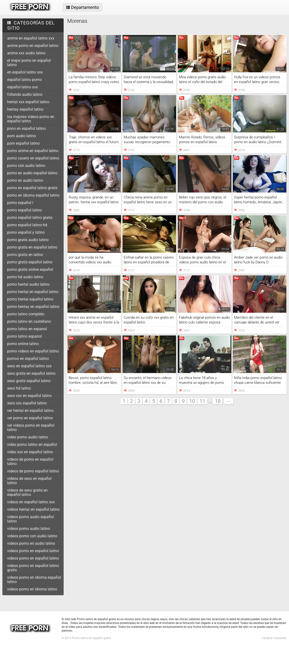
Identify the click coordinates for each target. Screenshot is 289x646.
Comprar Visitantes (274, 638)
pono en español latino (26, 128)
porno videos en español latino (33, 351)
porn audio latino (21, 136)
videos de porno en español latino (30, 461)
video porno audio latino (27, 437)
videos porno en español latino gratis (33, 567)
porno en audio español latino (32, 173)
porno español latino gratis (29, 217)
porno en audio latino (25, 180)
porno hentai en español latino (32, 291)
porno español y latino (26, 232)
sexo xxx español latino (27, 403)
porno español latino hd (27, 225)
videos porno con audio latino (32, 536)
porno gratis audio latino (28, 240)
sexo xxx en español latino (29, 395)
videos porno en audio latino (31, 543)
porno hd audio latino (25, 277)
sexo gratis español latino (28, 381)
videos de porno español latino (33, 471)
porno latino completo (25, 314)
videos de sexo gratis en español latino (27, 492)
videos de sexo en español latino (29, 480)
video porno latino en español (32, 444)
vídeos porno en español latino (33, 558)
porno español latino (24, 210)
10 (192, 401)
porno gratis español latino (29, 262)
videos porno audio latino (28, 528)
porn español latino (23, 143)
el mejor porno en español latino (29, 62)
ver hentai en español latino (30, 410)
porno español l (20, 202)
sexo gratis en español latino (31, 373)
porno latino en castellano (29, 321)
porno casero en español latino (33, 158)
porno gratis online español (30, 269)
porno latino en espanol (27, 329)
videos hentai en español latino (33, 509)
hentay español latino (25, 109)
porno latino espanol (24, 336)
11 (202, 401)
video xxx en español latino (30, 452)
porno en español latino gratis (32, 188)
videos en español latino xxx (31, 502)
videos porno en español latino (33, 551)
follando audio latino (24, 94)
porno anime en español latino (32, 150)
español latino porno (24, 79)
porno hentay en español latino (33, 306)
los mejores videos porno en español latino (30, 118)
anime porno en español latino (32, 45)
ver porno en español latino (30, 418)
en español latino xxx (25, 72)
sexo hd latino (19, 388)
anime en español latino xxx (30, 38)
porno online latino (23, 343)
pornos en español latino (28, 358)
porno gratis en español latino (32, 247)
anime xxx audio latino (26, 53)
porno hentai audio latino (28, 284)
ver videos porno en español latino (30, 427)
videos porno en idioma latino (32, 589)
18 (218, 401)
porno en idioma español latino (33, 195)
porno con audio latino (26, 165)
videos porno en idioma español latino (34, 579)
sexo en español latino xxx (29, 366)
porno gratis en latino (25, 254)
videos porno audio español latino (30, 519)
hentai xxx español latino (28, 102)
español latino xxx (22, 87)
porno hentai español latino (30, 299)
